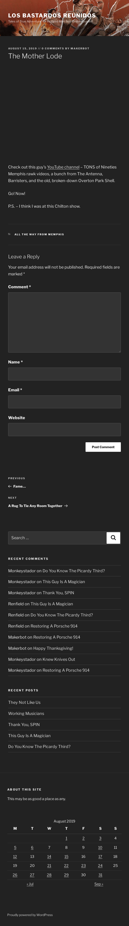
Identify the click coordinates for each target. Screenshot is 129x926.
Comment (19, 286)
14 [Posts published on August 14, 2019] (49, 856)
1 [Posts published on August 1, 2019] (66, 838)
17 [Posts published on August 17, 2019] (100, 856)
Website (16, 417)
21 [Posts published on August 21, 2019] (49, 865)
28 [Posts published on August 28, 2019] (49, 875)
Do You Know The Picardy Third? (74, 570)
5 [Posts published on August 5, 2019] (15, 847)
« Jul (30, 884)
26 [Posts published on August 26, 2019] (15, 875)
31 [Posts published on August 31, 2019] (100, 875)
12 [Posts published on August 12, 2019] (15, 856)
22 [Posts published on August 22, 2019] (66, 865)
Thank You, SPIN (58, 592)
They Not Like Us (24, 702)
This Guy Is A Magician (64, 581)
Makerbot (80, 48)
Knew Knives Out (59, 659)
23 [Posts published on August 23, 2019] (83, 865)
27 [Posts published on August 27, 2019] (32, 875)
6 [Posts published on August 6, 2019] (32, 847)
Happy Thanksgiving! (53, 648)
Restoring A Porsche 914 (54, 626)
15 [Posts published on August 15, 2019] (66, 856)
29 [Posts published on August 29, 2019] (66, 875)
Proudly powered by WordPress (30, 915)
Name (15, 362)
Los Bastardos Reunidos (52, 15)
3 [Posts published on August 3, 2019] (100, 838)
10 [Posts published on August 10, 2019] (100, 847)
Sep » (98, 884)
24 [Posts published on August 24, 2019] (100, 865)
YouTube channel (63, 167)
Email (15, 389)
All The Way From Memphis (39, 234)
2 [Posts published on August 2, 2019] (83, 838)
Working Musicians (26, 713)
